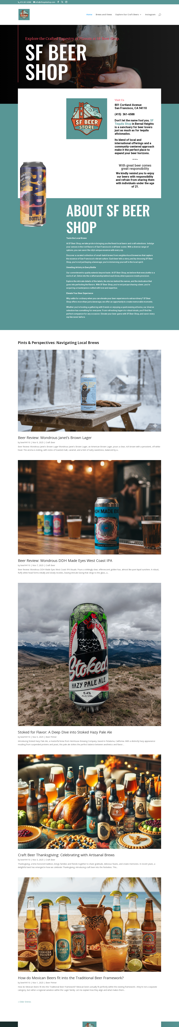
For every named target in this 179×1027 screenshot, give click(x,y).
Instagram (150, 15)
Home (89, 15)
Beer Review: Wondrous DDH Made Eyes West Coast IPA (65, 560)
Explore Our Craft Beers (127, 15)
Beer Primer (51, 737)
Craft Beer (50, 442)
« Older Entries (24, 1001)
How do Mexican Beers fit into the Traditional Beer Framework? (71, 977)
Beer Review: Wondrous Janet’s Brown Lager (55, 437)
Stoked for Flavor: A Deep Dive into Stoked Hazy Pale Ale (65, 732)
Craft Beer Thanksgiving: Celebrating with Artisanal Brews (66, 854)
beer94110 (25, 442)
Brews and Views (104, 15)
